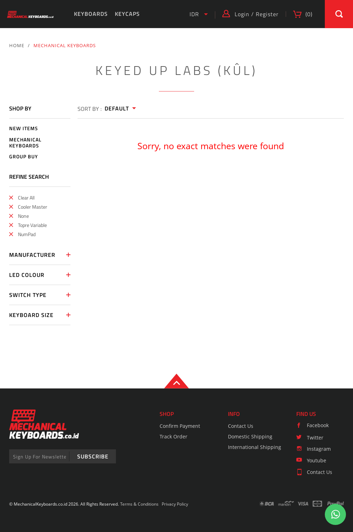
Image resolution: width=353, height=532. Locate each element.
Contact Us (240, 426)
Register (267, 14)
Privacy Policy (175, 504)
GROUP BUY (23, 157)
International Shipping (254, 447)
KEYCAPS (127, 14)
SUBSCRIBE (93, 456)
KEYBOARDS (91, 14)
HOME (16, 45)
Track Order (173, 436)
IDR (194, 14)
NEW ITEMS (23, 129)
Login (242, 14)
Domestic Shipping (250, 436)
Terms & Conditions (139, 504)
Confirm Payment (180, 426)
